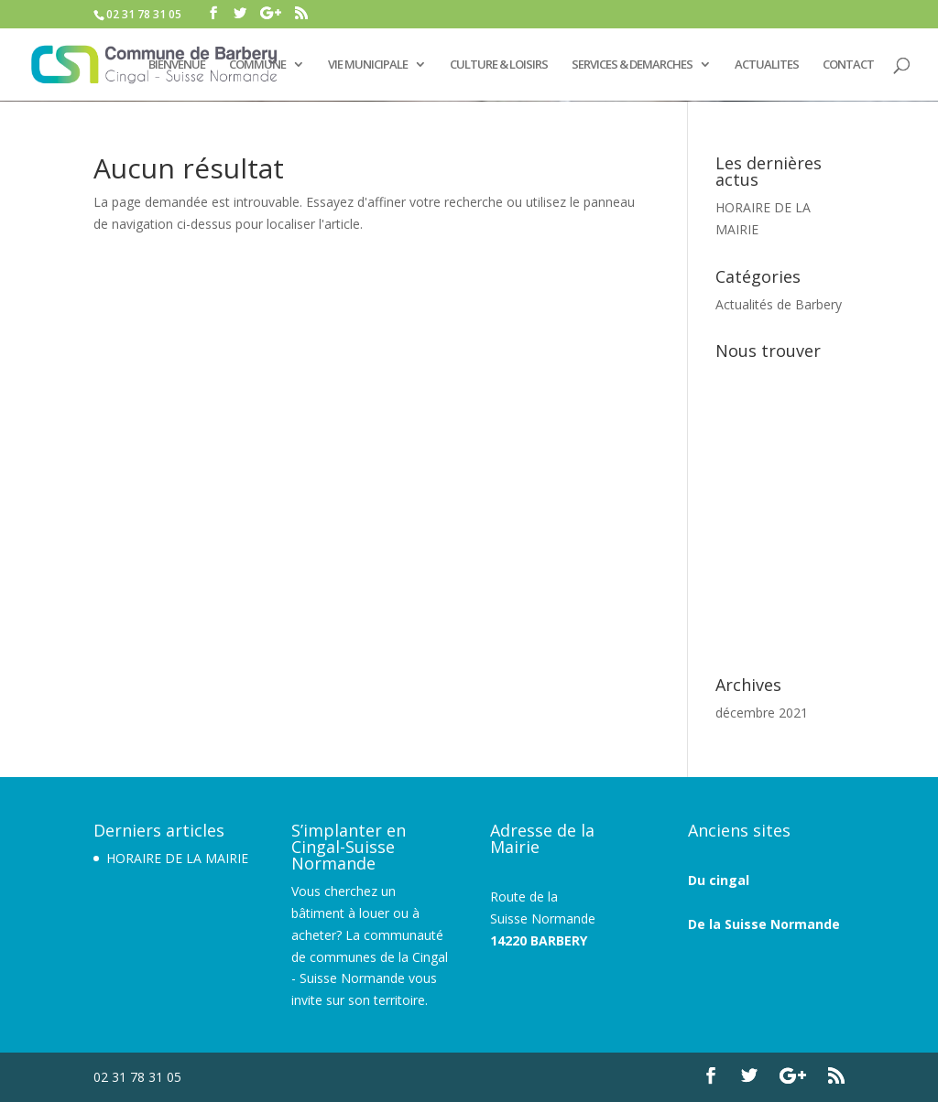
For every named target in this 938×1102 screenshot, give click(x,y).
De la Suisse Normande (764, 924)
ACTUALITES (767, 65)
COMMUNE (257, 65)
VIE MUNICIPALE (368, 65)
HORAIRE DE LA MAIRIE (177, 858)
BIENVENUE (176, 65)
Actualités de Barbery (778, 304)
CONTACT (848, 65)
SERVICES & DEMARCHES (632, 65)
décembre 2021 (761, 712)
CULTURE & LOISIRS (499, 65)
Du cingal (718, 880)
